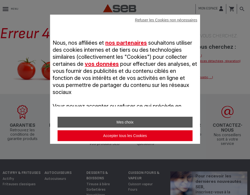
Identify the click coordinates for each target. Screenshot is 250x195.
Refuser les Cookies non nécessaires (166, 20)
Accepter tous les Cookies (125, 136)
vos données (102, 64)
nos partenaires (126, 43)
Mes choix (124, 122)
